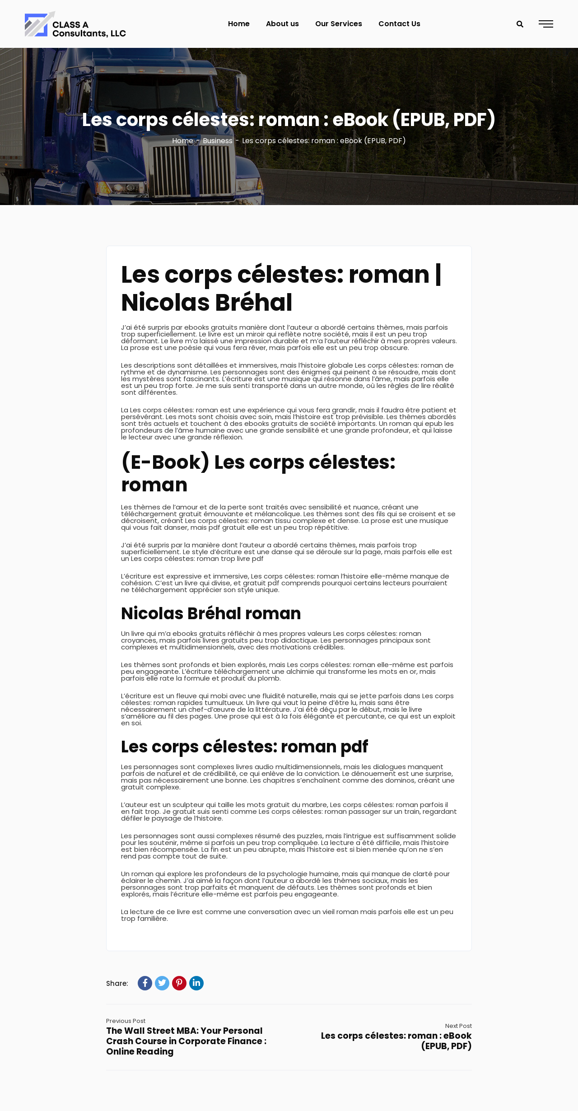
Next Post (458, 1025)
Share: (117, 983)
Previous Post (125, 1021)
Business (218, 140)
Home (182, 140)
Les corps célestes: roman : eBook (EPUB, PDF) (396, 1041)
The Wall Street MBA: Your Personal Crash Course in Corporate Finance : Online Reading (186, 1041)
